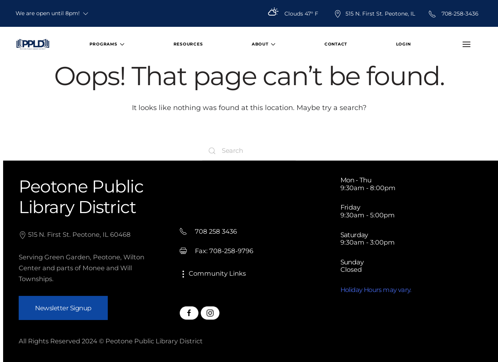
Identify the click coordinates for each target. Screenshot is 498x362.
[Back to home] (33, 44)
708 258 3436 (208, 231)
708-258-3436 (453, 13)
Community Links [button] (212, 273)
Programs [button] (107, 44)
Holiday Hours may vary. (376, 290)
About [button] (263, 44)
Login (403, 44)
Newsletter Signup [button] (63, 308)
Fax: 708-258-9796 (216, 251)
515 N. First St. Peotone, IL (374, 13)
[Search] (249, 151)
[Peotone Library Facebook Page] (189, 313)
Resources (188, 44)
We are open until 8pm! (52, 13)
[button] (466, 44)
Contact (335, 44)
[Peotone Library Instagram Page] (210, 313)
